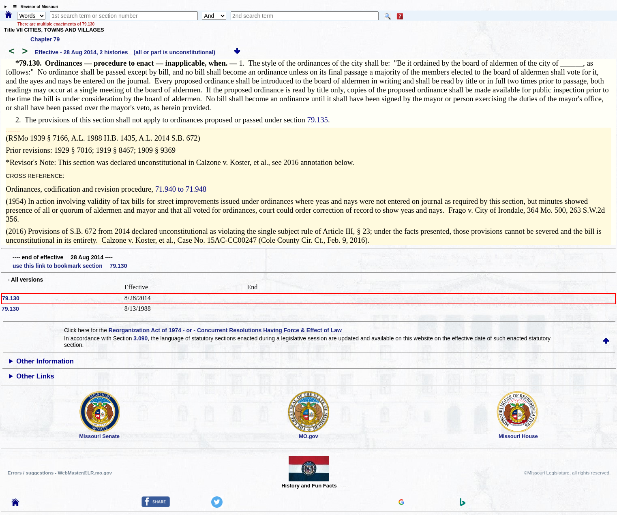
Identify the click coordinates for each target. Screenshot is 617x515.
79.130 (10, 298)
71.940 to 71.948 (180, 189)
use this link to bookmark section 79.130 (70, 266)
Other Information (45, 361)
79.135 (317, 119)
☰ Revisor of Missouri (33, 6)
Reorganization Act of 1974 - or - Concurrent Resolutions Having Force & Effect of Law (225, 330)
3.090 (140, 338)
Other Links (35, 376)
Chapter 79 (45, 39)
